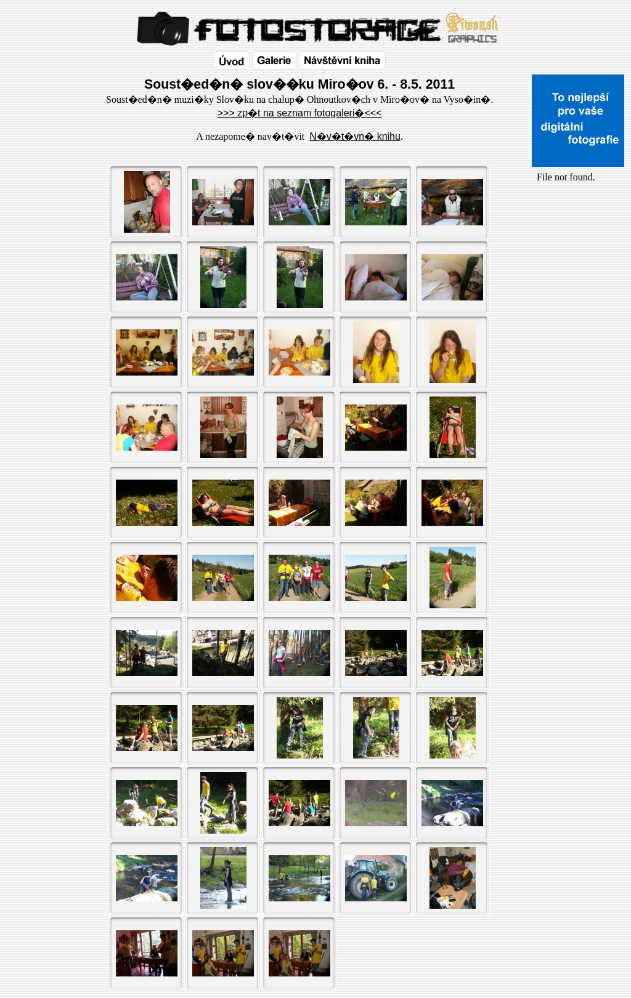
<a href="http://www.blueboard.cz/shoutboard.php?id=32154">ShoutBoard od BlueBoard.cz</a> (578, 314)
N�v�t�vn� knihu (355, 136)
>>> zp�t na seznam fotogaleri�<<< (300, 113)
